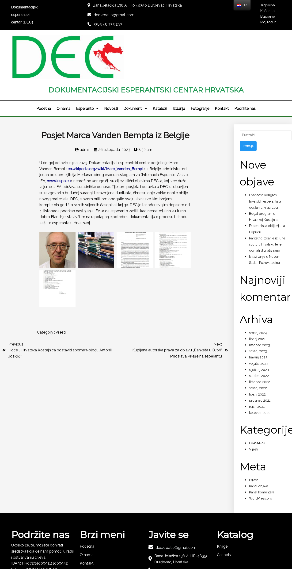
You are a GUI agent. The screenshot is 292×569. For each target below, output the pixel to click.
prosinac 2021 (259, 356)
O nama (63, 64)
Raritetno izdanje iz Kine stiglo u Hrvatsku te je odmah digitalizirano (267, 200)
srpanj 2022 (258, 344)
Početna (43, 64)
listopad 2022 (259, 337)
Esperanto (87, 64)
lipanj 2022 (257, 350)
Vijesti (61, 287)
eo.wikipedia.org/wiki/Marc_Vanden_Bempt (106, 124)
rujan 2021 (257, 362)
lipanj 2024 (257, 294)
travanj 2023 (258, 313)
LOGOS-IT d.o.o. (168, 552)
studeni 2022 (259, 331)
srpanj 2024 (258, 288)
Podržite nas (245, 64)
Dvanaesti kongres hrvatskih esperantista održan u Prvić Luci (265, 157)
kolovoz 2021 (259, 368)
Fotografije (200, 64)
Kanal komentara (261, 448)
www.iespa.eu (59, 136)
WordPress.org (260, 454)
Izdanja (179, 64)
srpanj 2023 (258, 307)
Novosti (111, 64)
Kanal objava (258, 441)
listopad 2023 (259, 300)
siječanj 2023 (259, 325)
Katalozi (160, 64)
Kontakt (222, 64)
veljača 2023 (258, 319)
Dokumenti (135, 64)
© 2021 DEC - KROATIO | (131, 552)
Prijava (253, 435)
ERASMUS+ (257, 399)
